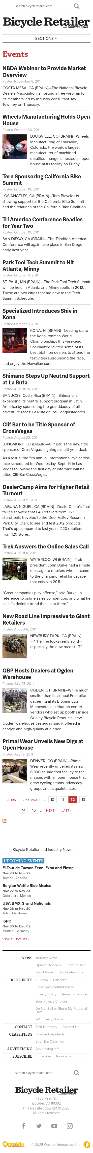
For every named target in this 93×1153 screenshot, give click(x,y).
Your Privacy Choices (51, 1001)
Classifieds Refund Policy (54, 987)
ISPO (6, 921)
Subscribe (43, 1056)
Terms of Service (74, 994)
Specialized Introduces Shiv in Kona (39, 314)
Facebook (24, 1126)
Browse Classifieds (49, 1034)
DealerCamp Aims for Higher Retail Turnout (46, 490)
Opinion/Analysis (48, 965)
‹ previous (31, 800)
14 (24, 810)
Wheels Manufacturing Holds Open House (46, 120)
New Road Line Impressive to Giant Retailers (46, 619)
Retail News (44, 972)
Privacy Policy (45, 994)
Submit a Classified (49, 1041)
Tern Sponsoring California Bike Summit (41, 179)
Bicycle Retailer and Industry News (42, 849)
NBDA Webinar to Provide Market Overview (44, 71)
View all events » (15, 939)
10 (52, 799)
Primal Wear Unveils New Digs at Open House (42, 744)
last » (67, 811)
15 (34, 810)
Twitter (39, 1126)
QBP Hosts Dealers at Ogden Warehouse (37, 674)
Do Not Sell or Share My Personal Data (61, 1010)
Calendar (60, 980)
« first (12, 800)
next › (51, 811)
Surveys (41, 980)
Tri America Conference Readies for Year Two (42, 222)
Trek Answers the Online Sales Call (45, 546)
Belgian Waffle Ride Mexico (26, 885)
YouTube (54, 1126)
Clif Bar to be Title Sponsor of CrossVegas (38, 427)
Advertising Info (47, 1049)
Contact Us (70, 1027)
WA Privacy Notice (49, 1019)
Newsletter (64, 1056)
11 (62, 799)
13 (83, 799)
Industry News (46, 958)
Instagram (70, 1126)
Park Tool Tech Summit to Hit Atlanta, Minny (38, 265)
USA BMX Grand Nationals (26, 903)
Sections (46, 38)
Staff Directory (46, 1027)
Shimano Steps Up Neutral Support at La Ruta (46, 379)
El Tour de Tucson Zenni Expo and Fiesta (38, 867)
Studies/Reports (71, 972)
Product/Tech (76, 965)
